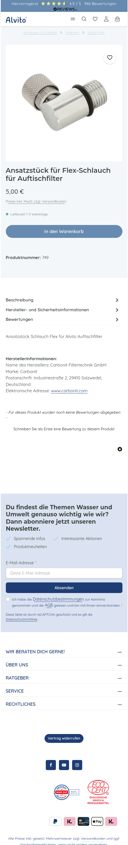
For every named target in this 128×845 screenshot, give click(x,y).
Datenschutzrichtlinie (21, 613)
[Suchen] (84, 19)
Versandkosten (93, 832)
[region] (64, 103)
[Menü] (73, 19)
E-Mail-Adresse (21, 556)
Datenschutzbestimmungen (56, 592)
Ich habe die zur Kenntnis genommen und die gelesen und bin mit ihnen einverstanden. (66, 596)
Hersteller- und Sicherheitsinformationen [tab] (63, 310)
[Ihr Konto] (106, 19)
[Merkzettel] (95, 19)
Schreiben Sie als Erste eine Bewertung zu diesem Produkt (64, 424)
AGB (28, 599)
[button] (64, 424)
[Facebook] (51, 759)
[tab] (63, 300)
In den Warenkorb (64, 231)
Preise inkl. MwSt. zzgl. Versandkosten (36, 201)
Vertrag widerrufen (64, 732)
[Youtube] (64, 759)
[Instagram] (77, 759)
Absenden (64, 581)
